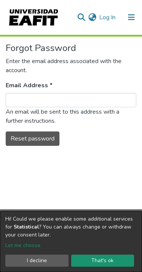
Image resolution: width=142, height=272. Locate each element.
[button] (92, 17)
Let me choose (23, 245)
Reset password (33, 138)
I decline (37, 260)
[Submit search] (81, 17)
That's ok (102, 260)
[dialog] (71, 241)
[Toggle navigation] (131, 17)
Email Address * (29, 85)
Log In (107, 17)
